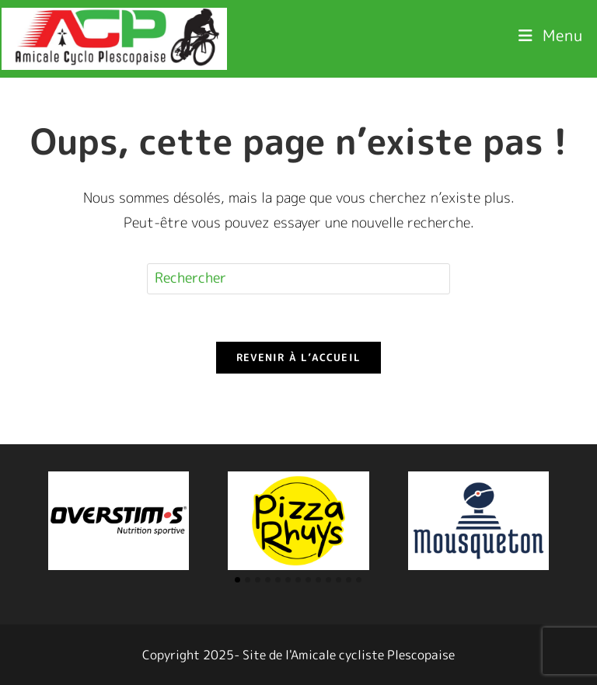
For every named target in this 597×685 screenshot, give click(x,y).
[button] (237, 579)
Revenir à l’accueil (298, 357)
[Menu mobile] (550, 35)
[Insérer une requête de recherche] (298, 278)
